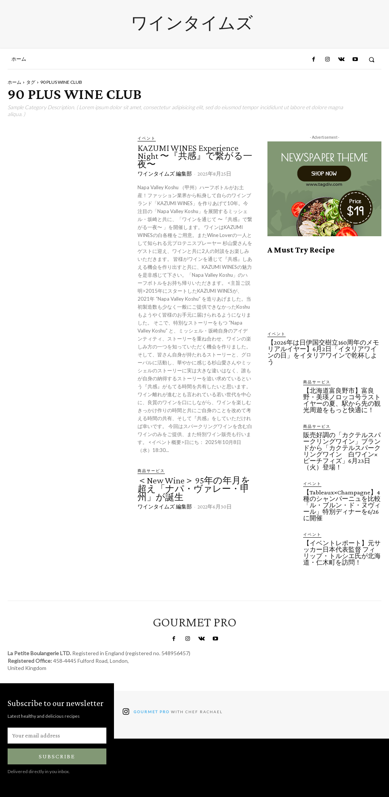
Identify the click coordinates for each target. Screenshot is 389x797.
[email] (57, 736)
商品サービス (151, 470)
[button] (371, 59)
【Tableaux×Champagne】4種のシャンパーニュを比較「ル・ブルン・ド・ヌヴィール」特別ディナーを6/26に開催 (342, 505)
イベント (147, 138)
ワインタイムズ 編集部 (165, 174)
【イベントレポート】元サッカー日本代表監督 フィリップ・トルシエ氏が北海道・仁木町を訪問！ (342, 553)
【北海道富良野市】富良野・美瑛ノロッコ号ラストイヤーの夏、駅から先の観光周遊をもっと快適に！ (342, 400)
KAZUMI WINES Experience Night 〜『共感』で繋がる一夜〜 (195, 156)
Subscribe (57, 756)
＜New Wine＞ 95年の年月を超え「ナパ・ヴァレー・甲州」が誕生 (194, 488)
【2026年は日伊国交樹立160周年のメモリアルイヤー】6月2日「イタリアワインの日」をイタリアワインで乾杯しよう (323, 352)
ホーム (14, 82)
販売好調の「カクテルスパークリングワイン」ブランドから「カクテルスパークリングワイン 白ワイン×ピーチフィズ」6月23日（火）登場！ (342, 451)
